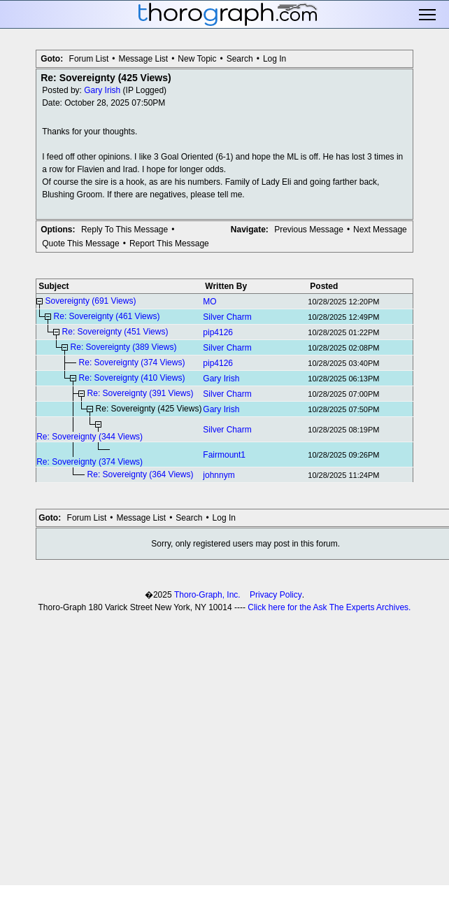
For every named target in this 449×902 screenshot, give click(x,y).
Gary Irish (102, 90)
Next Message (380, 229)
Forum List (89, 59)
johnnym (218, 475)
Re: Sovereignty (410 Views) (132, 378)
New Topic (197, 59)
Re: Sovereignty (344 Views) (89, 437)
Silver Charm (227, 317)
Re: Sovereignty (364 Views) (140, 474)
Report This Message (169, 243)
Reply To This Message (124, 229)
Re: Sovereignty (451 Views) (115, 332)
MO (209, 301)
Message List (143, 59)
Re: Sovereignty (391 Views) (140, 393)
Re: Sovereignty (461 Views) (107, 316)
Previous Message (308, 229)
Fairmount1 (224, 455)
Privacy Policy (276, 595)
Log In (274, 59)
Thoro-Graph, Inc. (207, 595)
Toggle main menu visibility (428, 14)
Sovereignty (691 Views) (90, 301)
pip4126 (218, 332)
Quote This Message (81, 243)
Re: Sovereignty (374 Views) (132, 362)
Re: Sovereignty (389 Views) (124, 347)
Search (240, 59)
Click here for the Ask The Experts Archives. (329, 607)
